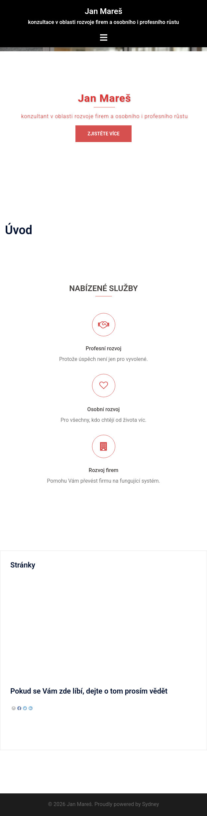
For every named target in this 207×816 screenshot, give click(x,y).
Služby (18, 606)
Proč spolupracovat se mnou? (45, 593)
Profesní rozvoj (103, 348)
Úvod (16, 651)
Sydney (150, 804)
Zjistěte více (103, 133)
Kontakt (19, 581)
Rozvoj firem (103, 470)
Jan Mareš (103, 11)
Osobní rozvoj (103, 409)
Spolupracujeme (29, 664)
